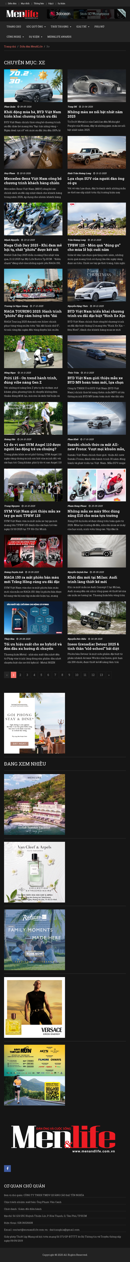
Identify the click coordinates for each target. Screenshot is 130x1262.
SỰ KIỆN (34, 36)
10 (76, 675)
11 (85, 675)
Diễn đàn (12, 3)
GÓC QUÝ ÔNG (34, 26)
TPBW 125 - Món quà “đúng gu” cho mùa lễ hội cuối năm (94, 247)
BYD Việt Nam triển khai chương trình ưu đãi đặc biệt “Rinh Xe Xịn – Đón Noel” (96, 315)
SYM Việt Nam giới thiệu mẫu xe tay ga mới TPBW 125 (32, 513)
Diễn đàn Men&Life (31, 46)
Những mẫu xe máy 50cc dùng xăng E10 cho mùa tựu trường (94, 513)
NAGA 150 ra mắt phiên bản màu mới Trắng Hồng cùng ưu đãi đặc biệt (32, 581)
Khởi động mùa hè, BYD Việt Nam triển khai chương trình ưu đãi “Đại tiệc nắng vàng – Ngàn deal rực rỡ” (32, 118)
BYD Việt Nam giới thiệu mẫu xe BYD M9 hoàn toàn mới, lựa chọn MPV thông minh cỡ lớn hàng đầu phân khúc (97, 384)
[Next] (109, 675)
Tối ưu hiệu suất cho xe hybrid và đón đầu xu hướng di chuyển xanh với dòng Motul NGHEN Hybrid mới (33, 650)
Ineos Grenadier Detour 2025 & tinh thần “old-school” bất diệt (93, 646)
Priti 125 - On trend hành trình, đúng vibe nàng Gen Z (30, 380)
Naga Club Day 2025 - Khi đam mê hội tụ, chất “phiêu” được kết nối (33, 247)
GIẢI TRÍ (81, 26)
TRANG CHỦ (14, 26)
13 (101, 675)
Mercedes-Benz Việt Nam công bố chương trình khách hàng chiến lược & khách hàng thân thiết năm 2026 (32, 185)
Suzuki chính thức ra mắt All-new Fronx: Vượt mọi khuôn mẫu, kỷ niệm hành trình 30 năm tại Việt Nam (96, 451)
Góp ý (50, 3)
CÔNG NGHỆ (14, 36)
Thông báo (39, 3)
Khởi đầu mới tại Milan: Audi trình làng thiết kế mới (92, 579)
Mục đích (25, 3)
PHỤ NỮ (99, 26)
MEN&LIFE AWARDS (59, 36)
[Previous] (7, 675)
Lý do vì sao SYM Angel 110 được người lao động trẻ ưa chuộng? (32, 446)
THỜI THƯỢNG (59, 26)
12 (93, 675)
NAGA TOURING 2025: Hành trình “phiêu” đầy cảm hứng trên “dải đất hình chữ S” (33, 315)
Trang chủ (10, 46)
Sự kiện (61, 3)
